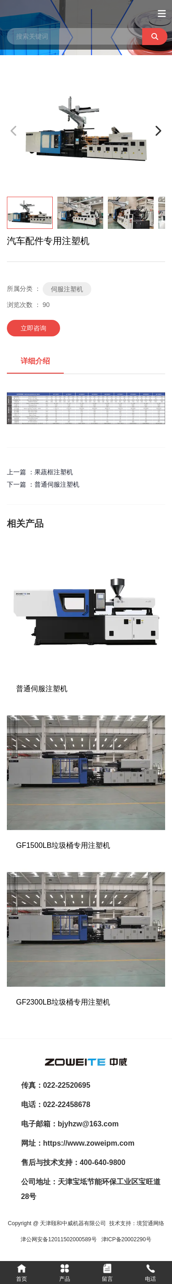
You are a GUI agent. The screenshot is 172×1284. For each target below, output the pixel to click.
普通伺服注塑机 (56, 484)
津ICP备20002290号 (126, 1239)
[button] (158, 130)
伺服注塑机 (67, 289)
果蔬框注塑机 (53, 472)
